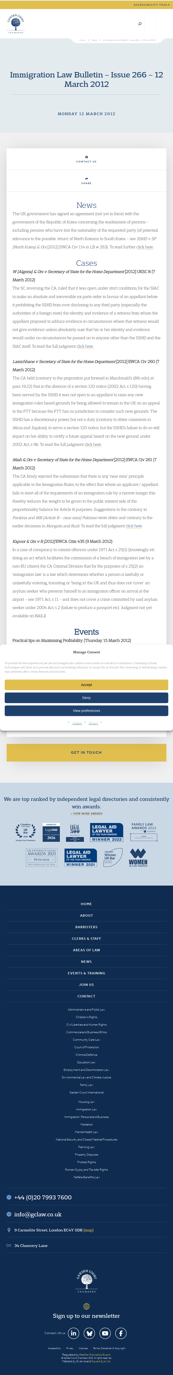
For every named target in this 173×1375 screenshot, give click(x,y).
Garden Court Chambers (16, 23)
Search (140, 23)
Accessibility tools (152, 4)
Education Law (86, 1062)
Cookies (77, 723)
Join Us (86, 985)
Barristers (86, 927)
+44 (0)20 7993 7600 (150, 23)
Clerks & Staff (86, 938)
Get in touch (86, 752)
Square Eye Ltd (100, 1361)
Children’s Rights (86, 1017)
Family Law (86, 1085)
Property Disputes (86, 1154)
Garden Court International (86, 1092)
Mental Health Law (86, 1132)
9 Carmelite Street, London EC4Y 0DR (54, 1230)
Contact (86, 996)
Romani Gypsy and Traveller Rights (86, 1169)
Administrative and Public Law (86, 1009)
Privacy (93, 723)
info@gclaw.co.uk (38, 1214)
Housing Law (86, 1102)
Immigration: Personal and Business (86, 1117)
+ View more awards (87, 813)
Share (86, 181)
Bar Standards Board (97, 1354)
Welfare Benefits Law (86, 1177)
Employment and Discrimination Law (86, 1070)
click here (134, 525)
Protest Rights (86, 1162)
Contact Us (86, 159)
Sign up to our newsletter (86, 1315)
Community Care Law (86, 1039)
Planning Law (86, 1147)
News (86, 962)
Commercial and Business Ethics (86, 1032)
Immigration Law (86, 1109)
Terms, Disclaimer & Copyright (109, 1348)
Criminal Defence (86, 1054)
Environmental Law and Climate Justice (86, 1077)
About (86, 915)
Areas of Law (86, 950)
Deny (86, 698)
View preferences (86, 711)
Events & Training (86, 973)
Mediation (86, 1124)
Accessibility (54, 1348)
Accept (86, 685)
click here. (145, 246)
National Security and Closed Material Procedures (86, 1139)
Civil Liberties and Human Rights (86, 1024)
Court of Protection (86, 1047)
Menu (162, 23)
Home (86, 904)
